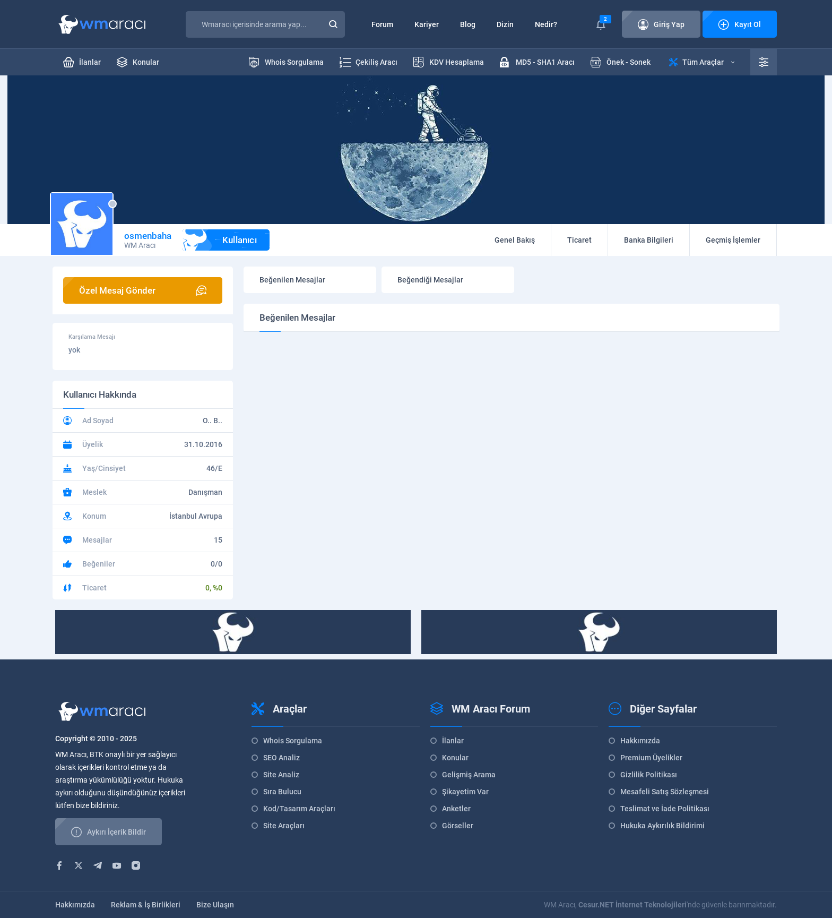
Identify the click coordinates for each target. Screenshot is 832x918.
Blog (467, 24)
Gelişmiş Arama (469, 774)
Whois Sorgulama (292, 740)
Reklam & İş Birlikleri (145, 904)
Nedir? (546, 24)
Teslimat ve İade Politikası (664, 808)
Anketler (456, 808)
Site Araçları (284, 825)
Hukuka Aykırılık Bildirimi (662, 825)
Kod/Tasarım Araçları (299, 808)
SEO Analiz (281, 757)
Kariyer (426, 24)
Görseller (457, 825)
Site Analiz (281, 774)
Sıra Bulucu (282, 791)
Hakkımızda (640, 740)
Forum (382, 24)
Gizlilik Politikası (648, 774)
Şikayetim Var (465, 791)
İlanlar (453, 740)
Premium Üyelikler (651, 757)
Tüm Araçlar (701, 62)
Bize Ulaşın (215, 904)
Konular (455, 757)
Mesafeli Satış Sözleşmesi (664, 791)
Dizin (505, 24)
